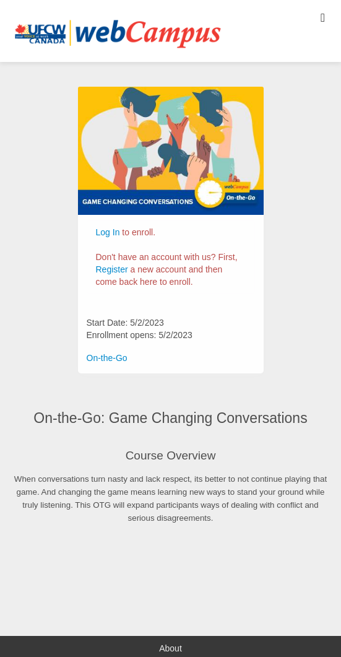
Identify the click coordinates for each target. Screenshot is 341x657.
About (170, 648)
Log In (108, 232)
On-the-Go (107, 358)
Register (112, 269)
